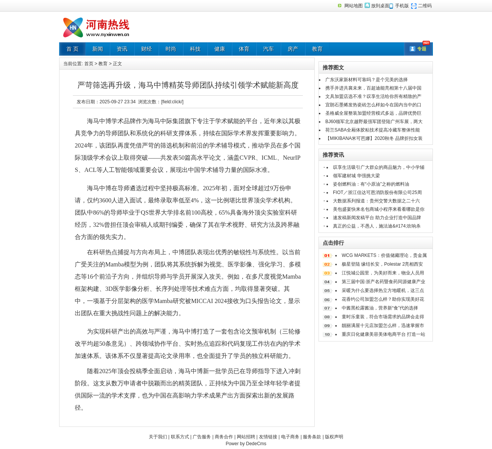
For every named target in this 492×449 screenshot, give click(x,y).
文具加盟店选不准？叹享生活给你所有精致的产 (373, 96)
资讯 (122, 49)
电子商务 (290, 436)
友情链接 (268, 436)
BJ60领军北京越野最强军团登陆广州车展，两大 (374, 121)
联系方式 (180, 436)
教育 (317, 49)
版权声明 (334, 436)
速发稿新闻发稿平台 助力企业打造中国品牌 (377, 217)
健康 (219, 49)
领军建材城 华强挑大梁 (356, 175)
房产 (293, 49)
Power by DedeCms (246, 443)
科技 (195, 49)
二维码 (425, 5)
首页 (88, 63)
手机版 (402, 5)
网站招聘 (246, 436)
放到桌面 (380, 5)
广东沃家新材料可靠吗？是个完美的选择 (366, 79)
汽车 (268, 49)
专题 (421, 48)
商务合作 (224, 436)
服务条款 (312, 436)
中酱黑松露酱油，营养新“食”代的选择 (380, 308)
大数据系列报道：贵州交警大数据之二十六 (376, 201)
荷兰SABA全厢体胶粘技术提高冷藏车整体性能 (372, 130)
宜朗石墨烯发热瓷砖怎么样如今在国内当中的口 (373, 104)
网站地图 (353, 5)
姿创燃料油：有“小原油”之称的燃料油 (371, 184)
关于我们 (158, 436)
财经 (146, 49)
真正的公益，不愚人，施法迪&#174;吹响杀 (377, 226)
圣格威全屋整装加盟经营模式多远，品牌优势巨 (373, 113)
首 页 (72, 49)
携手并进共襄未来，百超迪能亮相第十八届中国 (373, 88)
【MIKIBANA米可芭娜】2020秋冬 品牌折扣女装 (374, 138)
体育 (244, 49)
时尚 (171, 49)
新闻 (97, 49)
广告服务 (202, 436)
